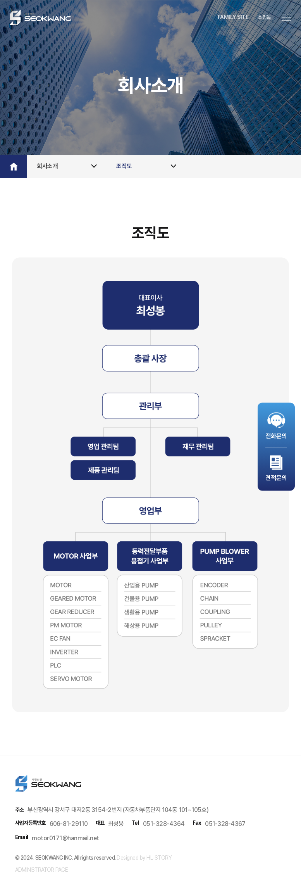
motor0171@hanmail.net (65, 838)
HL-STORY (158, 858)
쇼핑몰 (264, 17)
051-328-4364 (164, 823)
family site (233, 17)
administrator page (41, 870)
